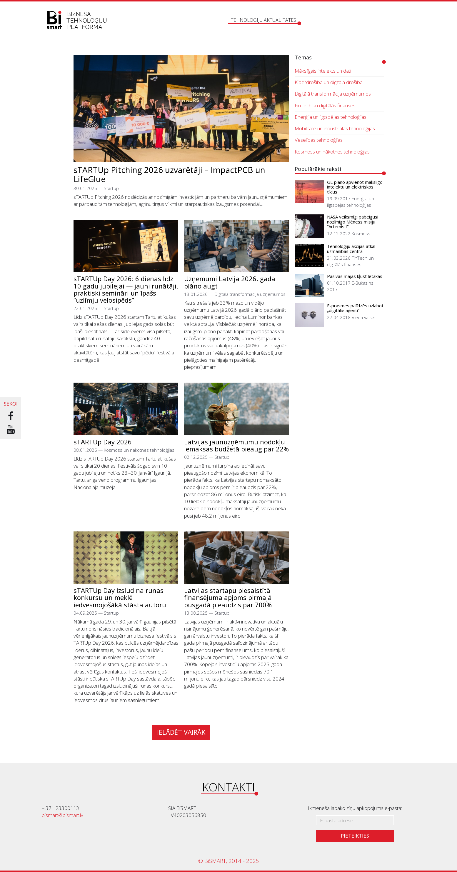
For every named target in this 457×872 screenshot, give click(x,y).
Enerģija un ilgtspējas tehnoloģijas (330, 117)
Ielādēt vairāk (181, 732)
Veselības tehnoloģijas (319, 139)
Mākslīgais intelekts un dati (323, 70)
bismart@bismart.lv (62, 815)
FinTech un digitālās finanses (325, 105)
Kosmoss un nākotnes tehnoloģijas (332, 151)
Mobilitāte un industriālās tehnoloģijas (335, 128)
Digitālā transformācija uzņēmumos (333, 93)
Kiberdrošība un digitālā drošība (329, 82)
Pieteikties (355, 835)
